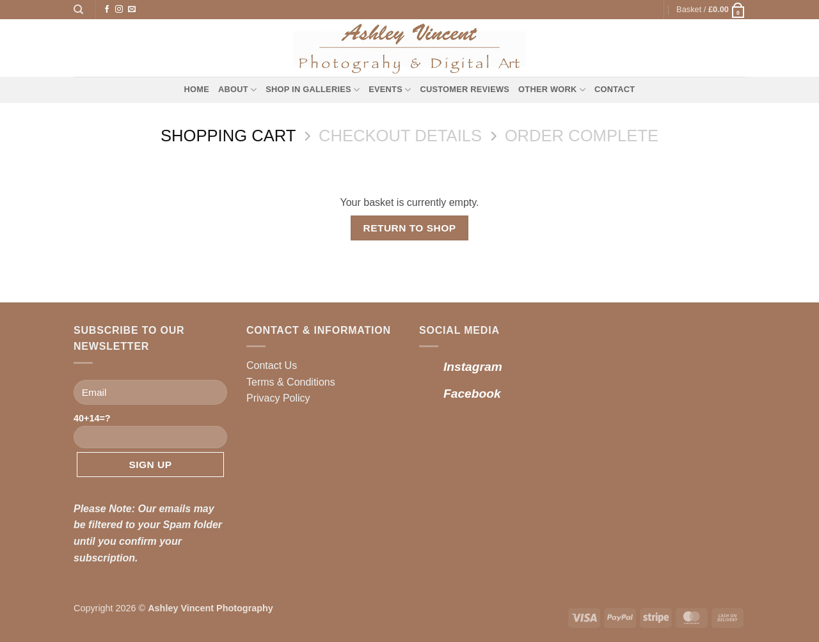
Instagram (472, 366)
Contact (614, 89)
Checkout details (400, 136)
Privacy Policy (278, 398)
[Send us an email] (132, 9)
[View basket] (710, 9)
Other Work (551, 90)
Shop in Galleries (313, 90)
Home (196, 89)
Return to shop (409, 228)
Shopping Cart (228, 136)
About (237, 90)
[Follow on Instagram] (119, 9)
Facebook (472, 393)
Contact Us (271, 365)
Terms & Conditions (290, 382)
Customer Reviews (464, 89)
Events (390, 90)
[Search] (78, 10)
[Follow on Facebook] (107, 9)
